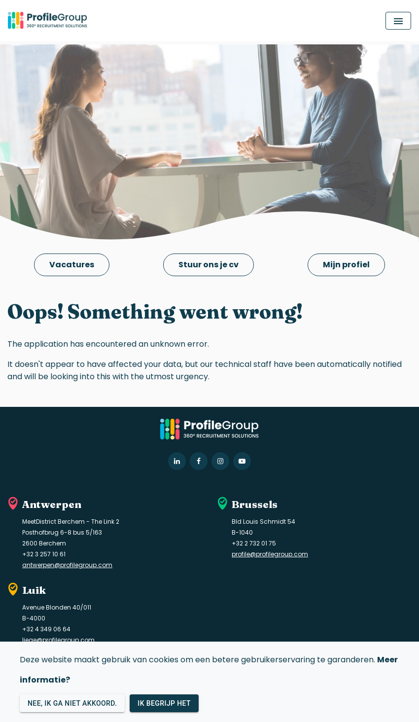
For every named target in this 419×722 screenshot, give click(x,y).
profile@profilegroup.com (270, 554)
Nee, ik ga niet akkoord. (72, 703)
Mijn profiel (346, 264)
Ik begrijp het (164, 703)
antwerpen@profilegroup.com (67, 565)
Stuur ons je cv (208, 264)
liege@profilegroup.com (58, 640)
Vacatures (71, 264)
